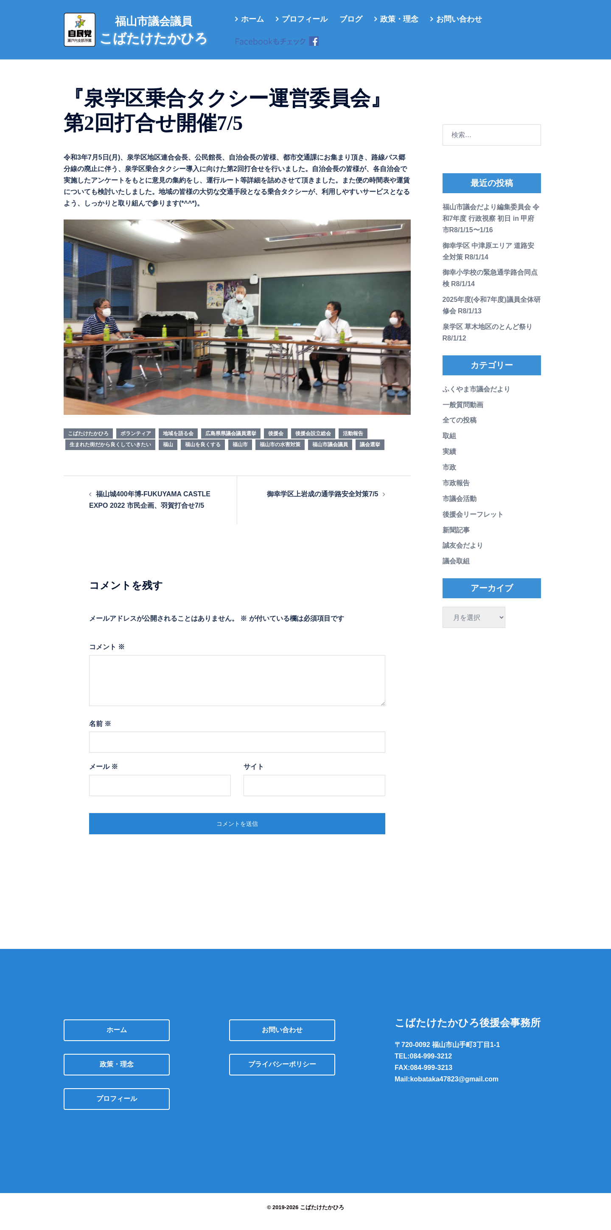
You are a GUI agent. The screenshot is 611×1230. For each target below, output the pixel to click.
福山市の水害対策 (280, 453)
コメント (107, 655)
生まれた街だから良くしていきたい (110, 453)
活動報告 (353, 442)
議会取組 (456, 569)
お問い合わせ (459, 19)
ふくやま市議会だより (476, 397)
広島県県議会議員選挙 (230, 442)
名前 (100, 732)
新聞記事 (456, 538)
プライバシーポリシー (282, 1072)
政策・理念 (399, 19)
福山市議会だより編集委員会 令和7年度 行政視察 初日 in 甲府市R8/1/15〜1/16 (491, 227)
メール (103, 775)
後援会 (275, 442)
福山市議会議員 (330, 453)
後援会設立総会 (313, 442)
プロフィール (305, 19)
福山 (168, 453)
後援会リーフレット (473, 522)
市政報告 (456, 491)
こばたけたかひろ (88, 442)
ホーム (252, 19)
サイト (254, 775)
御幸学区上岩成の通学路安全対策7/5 (322, 502)
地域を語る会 (178, 442)
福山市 (240, 453)
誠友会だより (463, 553)
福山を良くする (203, 453)
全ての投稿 (459, 428)
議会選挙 (370, 453)
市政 (449, 475)
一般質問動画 (463, 413)
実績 (449, 460)
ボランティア (136, 442)
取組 (449, 444)
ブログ (350, 19)
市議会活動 (459, 507)
